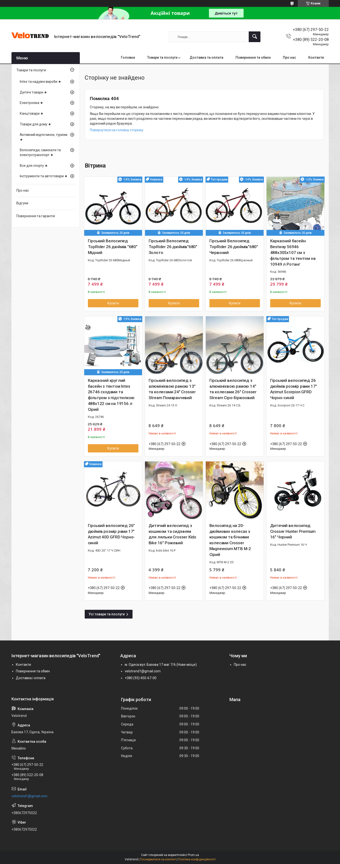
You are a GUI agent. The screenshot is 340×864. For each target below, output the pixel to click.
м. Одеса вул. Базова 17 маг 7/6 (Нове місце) (161, 665)
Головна (128, 57)
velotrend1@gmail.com (143, 671)
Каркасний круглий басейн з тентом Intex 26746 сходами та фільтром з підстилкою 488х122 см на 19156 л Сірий (111, 395)
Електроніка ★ (31, 103)
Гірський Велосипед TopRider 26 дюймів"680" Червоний (233, 246)
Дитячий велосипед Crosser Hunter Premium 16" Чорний (293, 531)
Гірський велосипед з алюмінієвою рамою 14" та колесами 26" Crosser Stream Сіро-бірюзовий (233, 389)
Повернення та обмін (253, 57)
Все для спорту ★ (34, 166)
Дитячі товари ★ (33, 92)
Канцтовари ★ (31, 113)
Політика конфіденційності (197, 859)
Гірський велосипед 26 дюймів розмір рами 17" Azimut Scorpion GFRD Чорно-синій (293, 389)
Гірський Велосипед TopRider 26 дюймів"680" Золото (173, 246)
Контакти (316, 57)
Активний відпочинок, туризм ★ (43, 137)
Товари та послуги (162, 57)
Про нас (289, 57)
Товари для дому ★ (35, 124)
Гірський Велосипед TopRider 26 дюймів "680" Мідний (112, 246)
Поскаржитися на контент (158, 859)
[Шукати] (254, 36)
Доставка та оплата (206, 57)
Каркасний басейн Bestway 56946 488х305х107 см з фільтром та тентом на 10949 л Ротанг (293, 252)
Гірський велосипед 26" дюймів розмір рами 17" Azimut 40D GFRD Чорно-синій (111, 534)
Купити (113, 303)
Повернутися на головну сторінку (116, 130)
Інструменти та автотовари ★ (44, 176)
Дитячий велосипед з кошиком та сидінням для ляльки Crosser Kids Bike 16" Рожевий (172, 534)
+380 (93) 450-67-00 (140, 678)
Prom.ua (193, 855)
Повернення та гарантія (35, 216)
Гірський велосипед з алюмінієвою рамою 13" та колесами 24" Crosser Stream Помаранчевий (172, 389)
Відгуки (22, 203)
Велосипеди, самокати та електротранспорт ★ (40, 152)
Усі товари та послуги (107, 614)
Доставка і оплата (30, 678)
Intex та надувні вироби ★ (40, 82)
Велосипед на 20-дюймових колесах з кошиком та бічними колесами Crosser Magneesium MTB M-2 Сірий (230, 540)
